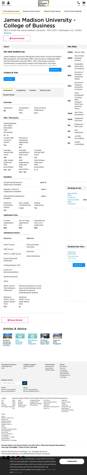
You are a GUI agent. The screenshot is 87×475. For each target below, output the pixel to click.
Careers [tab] (32, 90)
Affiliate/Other (50, 370)
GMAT (14, 402)
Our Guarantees (6, 430)
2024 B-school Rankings (72, 11)
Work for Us (4, 419)
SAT (2, 400)
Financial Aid (34, 405)
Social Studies (22, 405)
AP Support (21, 406)
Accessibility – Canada (7, 437)
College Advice (34, 402)
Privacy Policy (51, 469)
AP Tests (3, 405)
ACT (2, 402)
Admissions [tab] (8, 90)
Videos (63, 403)
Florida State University (73, 257)
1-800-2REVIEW (6, 366)
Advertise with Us (6, 424)
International (49, 366)
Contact (3, 427)
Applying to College (36, 403)
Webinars (64, 400)
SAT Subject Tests (6, 406)
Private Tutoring (66, 406)
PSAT (2, 403)
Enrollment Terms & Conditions (63, 368)
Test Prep (46, 405)
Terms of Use (17, 472)
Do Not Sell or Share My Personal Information (46, 445)
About (3, 416)
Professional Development (51, 406)
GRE (13, 400)
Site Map (33, 447)
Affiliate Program (6, 421)
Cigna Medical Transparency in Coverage (65, 375)
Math (19, 400)
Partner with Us (5, 422)
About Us (46, 408)
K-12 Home (47, 400)
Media (3, 425)
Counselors (64, 411)
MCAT (14, 405)
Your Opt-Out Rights (9, 447)
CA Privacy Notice (21, 445)
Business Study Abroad (52, 11)
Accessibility (64, 372)
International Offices (67, 410)
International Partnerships (9, 429)
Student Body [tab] (8, 95)
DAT (13, 406)
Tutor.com (47, 403)
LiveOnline (64, 405)
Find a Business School (11, 11)
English (20, 403)
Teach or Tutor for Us (7, 417)
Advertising (49, 368)
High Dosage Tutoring (50, 402)
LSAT (13, 403)
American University (72, 253)
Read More (55, 70)
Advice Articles (65, 402)
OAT (13, 408)
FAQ (2, 368)
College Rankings (35, 400)
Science (20, 402)
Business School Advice (31, 11)
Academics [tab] (21, 90)
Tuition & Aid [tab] (45, 90)
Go (25, 383)
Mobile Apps (65, 408)
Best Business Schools (19, 342)
